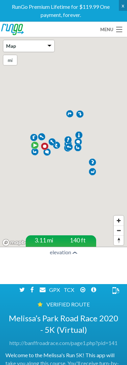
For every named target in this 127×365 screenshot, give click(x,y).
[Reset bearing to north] (119, 240)
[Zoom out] (119, 230)
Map (28, 46)
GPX (55, 306)
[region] (63, 143)
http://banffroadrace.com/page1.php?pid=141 (63, 359)
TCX (69, 306)
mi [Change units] (10, 60)
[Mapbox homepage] (17, 242)
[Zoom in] (119, 221)
